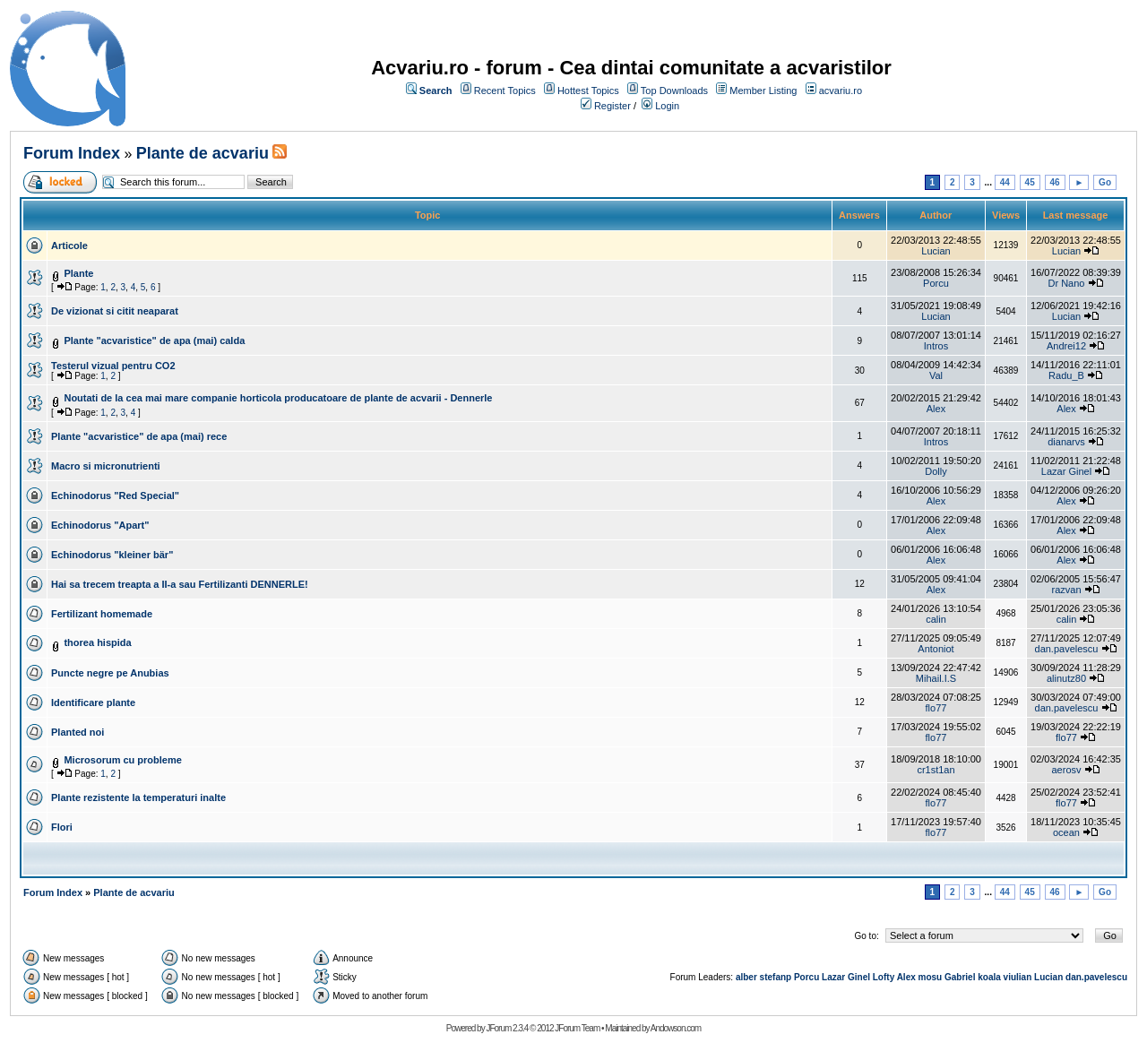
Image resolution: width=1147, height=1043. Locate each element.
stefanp (776, 977)
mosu (930, 977)
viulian (1018, 977)
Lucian (935, 251)
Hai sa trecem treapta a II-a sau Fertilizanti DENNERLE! (179, 584)
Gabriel (959, 977)
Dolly (935, 471)
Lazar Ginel (1066, 471)
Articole (69, 245)
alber (746, 977)
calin (936, 619)
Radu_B (1066, 375)
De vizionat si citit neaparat (114, 311)
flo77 (936, 708)
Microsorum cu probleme (122, 759)
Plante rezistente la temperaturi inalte (138, 797)
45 (1030, 182)
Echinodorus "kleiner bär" (112, 554)
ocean (1066, 832)
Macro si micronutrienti (105, 466)
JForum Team (577, 1028)
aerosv (1066, 769)
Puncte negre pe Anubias (110, 673)
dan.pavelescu (1067, 648)
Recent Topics (505, 90)
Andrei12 (1066, 345)
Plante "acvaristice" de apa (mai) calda (154, 340)
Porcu (936, 283)
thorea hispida (97, 642)
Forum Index (71, 153)
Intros (936, 345)
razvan (1066, 589)
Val (936, 375)
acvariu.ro (840, 90)
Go (1105, 182)
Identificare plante (93, 702)
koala (989, 977)
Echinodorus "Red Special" (115, 495)
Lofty (883, 977)
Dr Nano (1066, 283)
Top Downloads (674, 90)
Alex (936, 408)
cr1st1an (935, 769)
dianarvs (1066, 441)
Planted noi (77, 732)
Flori (62, 827)
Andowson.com (676, 1028)
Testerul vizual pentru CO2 (113, 365)
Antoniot (935, 648)
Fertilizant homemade (101, 613)
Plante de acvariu (202, 153)
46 (1055, 182)
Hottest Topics (588, 90)
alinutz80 (1066, 678)
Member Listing (763, 90)
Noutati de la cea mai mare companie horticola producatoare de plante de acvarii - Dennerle (278, 397)
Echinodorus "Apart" (100, 525)
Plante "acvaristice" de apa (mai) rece (139, 436)
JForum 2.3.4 (507, 1028)
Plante (78, 273)
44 (1005, 182)
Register (612, 105)
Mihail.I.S (936, 678)
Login (667, 105)
